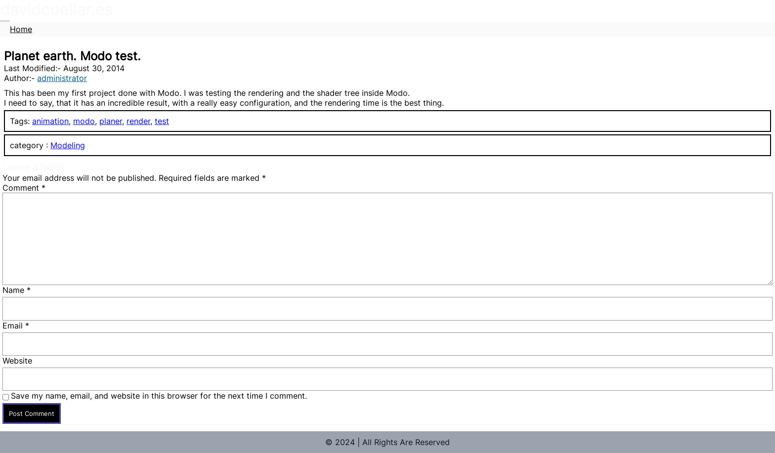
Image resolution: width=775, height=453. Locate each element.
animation (50, 121)
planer (110, 121)
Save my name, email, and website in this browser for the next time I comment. (159, 396)
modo (84, 121)
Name (16, 290)
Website (17, 361)
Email (15, 325)
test (162, 121)
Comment (23, 188)
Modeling (67, 145)
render (138, 121)
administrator (62, 78)
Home (21, 29)
